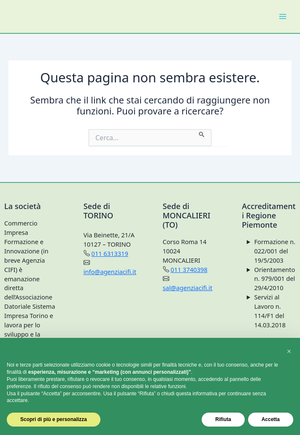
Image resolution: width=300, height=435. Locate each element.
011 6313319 (110, 253)
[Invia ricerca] (202, 133)
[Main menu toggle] (283, 16)
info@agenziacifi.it (110, 271)
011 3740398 (188, 269)
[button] (289, 351)
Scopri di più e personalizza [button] (53, 419)
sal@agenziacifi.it (188, 287)
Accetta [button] (271, 419)
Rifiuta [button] (223, 419)
